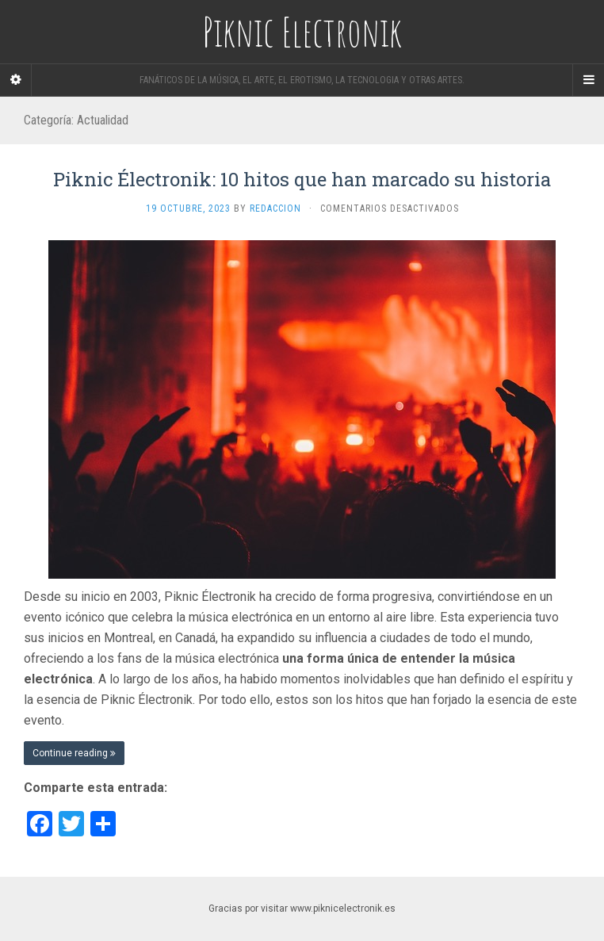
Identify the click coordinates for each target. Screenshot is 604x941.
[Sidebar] (16, 80)
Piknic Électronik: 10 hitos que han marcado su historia (302, 179)
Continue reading (74, 753)
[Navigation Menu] (588, 80)
